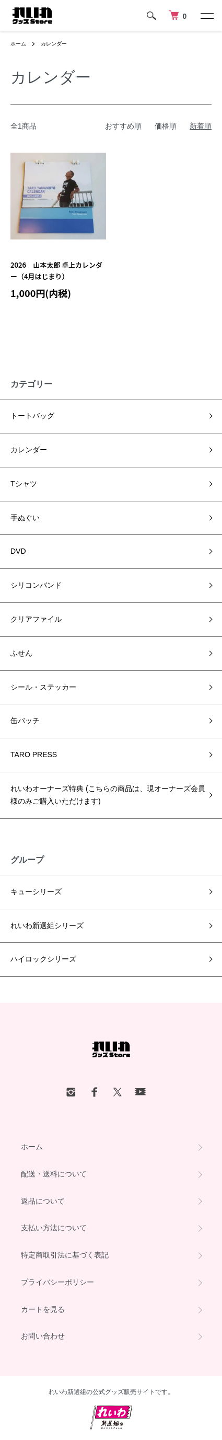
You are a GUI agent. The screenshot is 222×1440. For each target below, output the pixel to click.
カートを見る (43, 1309)
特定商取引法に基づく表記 (65, 1255)
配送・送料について (54, 1174)
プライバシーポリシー (57, 1282)
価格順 (166, 126)
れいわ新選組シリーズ (47, 925)
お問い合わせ (43, 1336)
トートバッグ (32, 416)
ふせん (21, 653)
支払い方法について (54, 1228)
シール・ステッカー (43, 687)
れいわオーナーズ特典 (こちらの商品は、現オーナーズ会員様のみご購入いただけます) (107, 794)
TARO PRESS (33, 754)
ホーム (18, 44)
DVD (18, 551)
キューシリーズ (36, 891)
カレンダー (54, 44)
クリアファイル (36, 619)
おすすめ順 (123, 126)
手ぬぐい (25, 517)
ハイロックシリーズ (43, 959)
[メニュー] (206, 15)
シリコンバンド (36, 585)
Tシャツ (23, 483)
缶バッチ (25, 720)
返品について (43, 1201)
